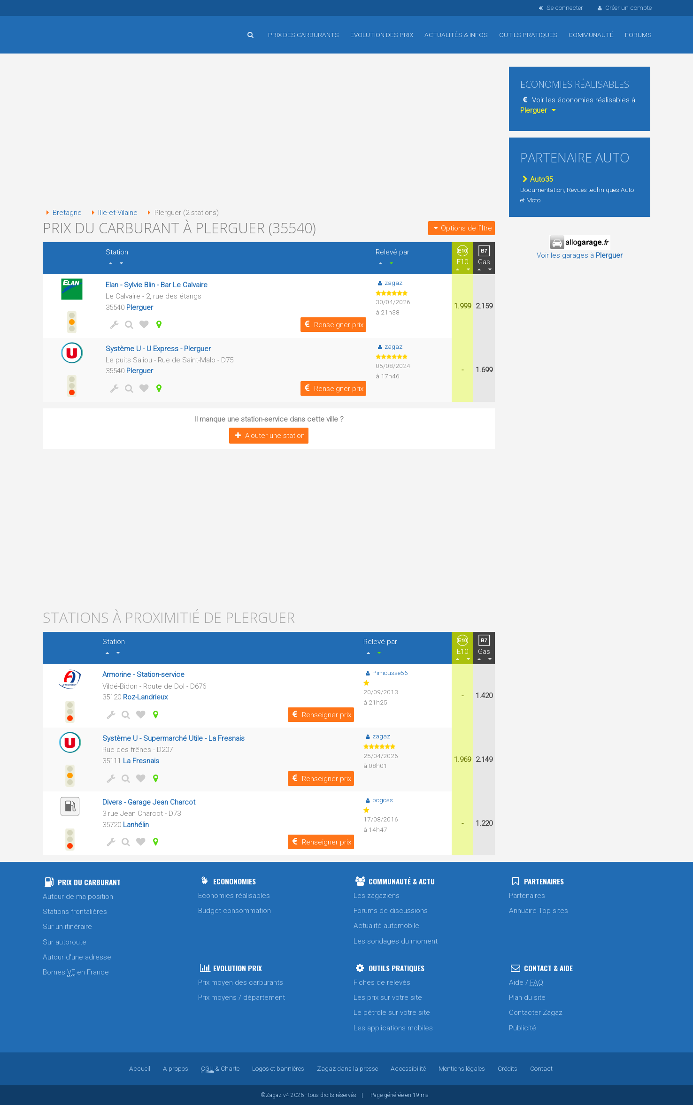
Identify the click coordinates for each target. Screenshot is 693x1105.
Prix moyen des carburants (240, 982)
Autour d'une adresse (77, 957)
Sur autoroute (64, 942)
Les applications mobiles (393, 1028)
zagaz (389, 282)
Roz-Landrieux (145, 697)
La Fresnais (141, 761)
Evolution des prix (381, 34)
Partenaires (527, 895)
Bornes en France (76, 972)
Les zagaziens (377, 895)
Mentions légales (462, 1068)
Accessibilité (408, 1068)
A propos (175, 1068)
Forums (638, 34)
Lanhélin (136, 825)
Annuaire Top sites (538, 910)
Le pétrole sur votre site (392, 1012)
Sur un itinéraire (67, 926)
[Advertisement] (269, 131)
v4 (286, 1095)
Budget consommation (234, 910)
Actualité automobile (386, 925)
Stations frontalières (75, 911)
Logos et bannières (278, 1068)
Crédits (507, 1068)
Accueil (73, 28)
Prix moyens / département (241, 997)
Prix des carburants (303, 34)
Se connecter (560, 7)
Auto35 (536, 179)
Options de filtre (461, 228)
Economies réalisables (234, 895)
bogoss (378, 800)
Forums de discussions (391, 910)
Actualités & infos (456, 34)
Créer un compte (624, 7)
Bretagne (62, 212)
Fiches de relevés (382, 982)
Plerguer (139, 307)
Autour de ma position (78, 896)
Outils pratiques (528, 34)
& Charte (220, 1068)
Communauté (591, 34)
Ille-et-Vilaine (113, 212)
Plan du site (527, 997)
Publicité (522, 1028)
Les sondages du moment (396, 941)
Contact (541, 1068)
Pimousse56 (385, 672)
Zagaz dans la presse (347, 1068)
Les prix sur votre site (388, 997)
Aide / (526, 982)
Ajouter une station (269, 435)
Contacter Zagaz (535, 1012)
